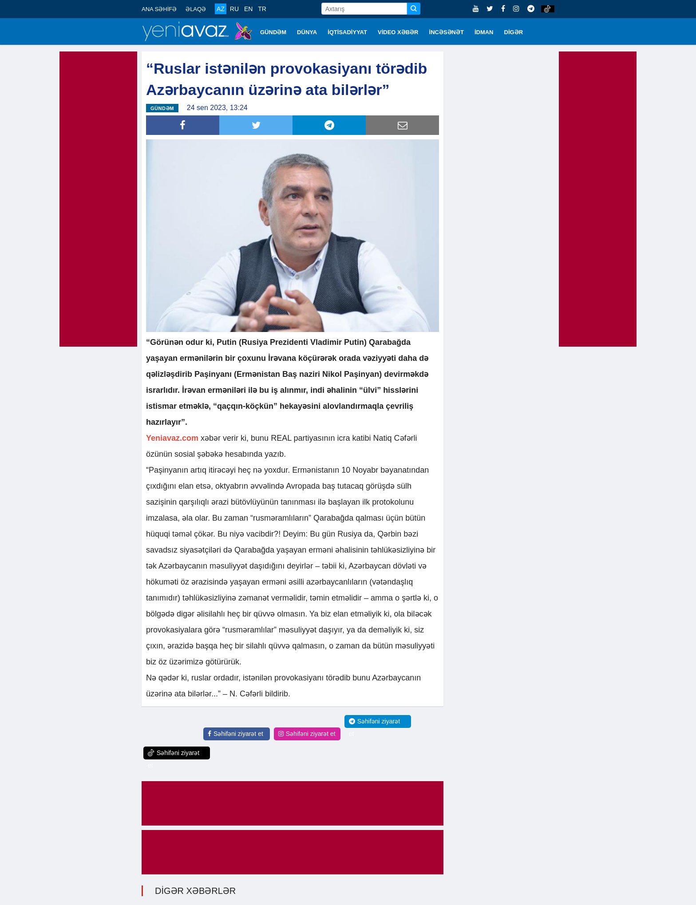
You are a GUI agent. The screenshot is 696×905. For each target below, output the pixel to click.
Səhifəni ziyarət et (235, 733)
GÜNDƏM (273, 32)
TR (262, 8)
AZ (221, 8)
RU (234, 8)
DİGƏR (513, 32)
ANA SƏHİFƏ (159, 9)
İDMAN (484, 32)
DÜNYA (307, 32)
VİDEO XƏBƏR (398, 32)
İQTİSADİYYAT (347, 32)
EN (248, 8)
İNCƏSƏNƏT (446, 32)
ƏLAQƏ (196, 9)
